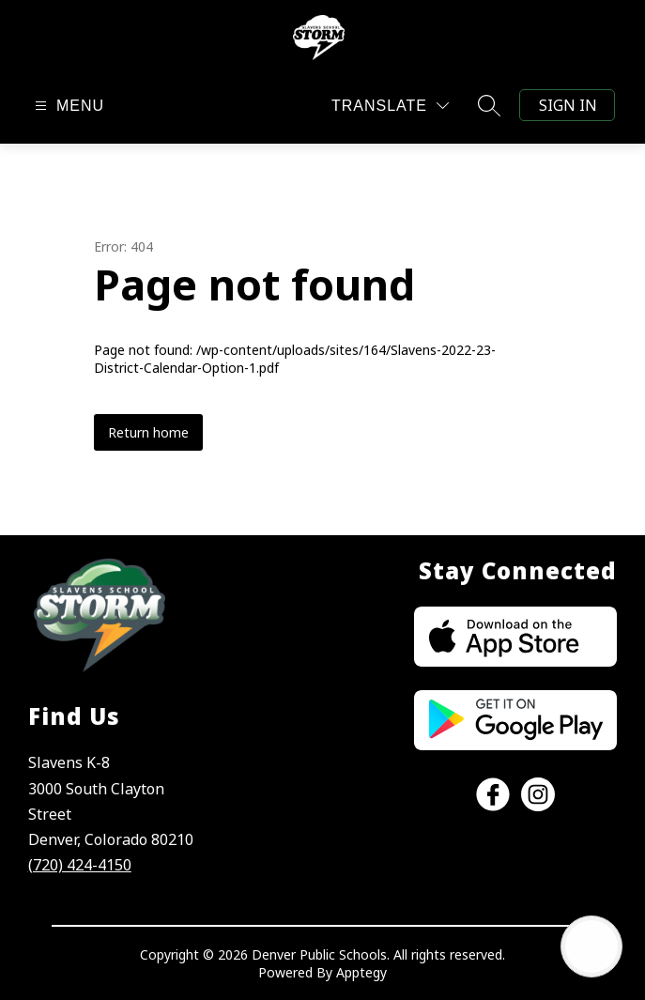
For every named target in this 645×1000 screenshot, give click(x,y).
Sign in (568, 105)
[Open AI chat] (591, 946)
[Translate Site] (390, 105)
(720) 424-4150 (79, 864)
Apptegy (361, 972)
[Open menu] (67, 105)
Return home (148, 432)
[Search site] (489, 105)
